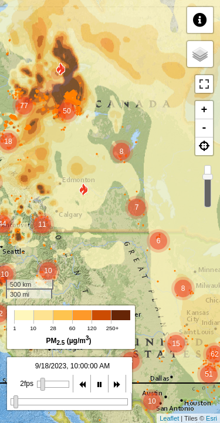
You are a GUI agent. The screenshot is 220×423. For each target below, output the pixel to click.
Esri (211, 418)
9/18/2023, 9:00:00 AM (72, 366)
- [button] (204, 128)
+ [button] (204, 110)
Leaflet (169, 418)
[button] (204, 146)
